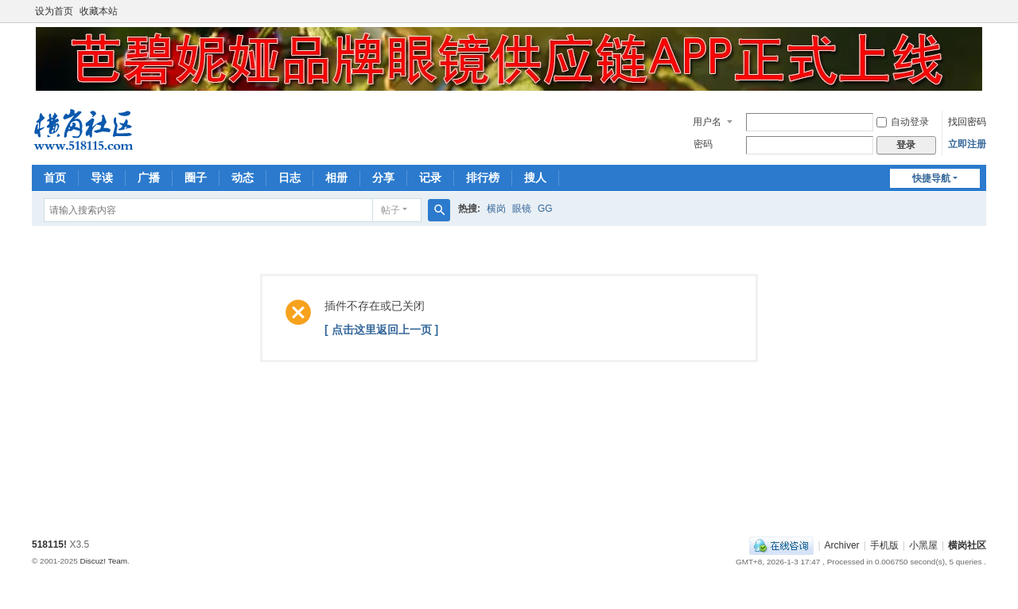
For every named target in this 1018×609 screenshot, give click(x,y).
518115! (49, 544)
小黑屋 (923, 545)
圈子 (196, 177)
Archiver (842, 545)
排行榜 (482, 177)
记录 (430, 177)
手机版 (884, 545)
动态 (242, 177)
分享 (383, 177)
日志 (289, 177)
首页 (55, 177)
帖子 (390, 210)
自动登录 (902, 121)
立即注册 (967, 144)
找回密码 (967, 121)
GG (545, 208)
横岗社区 (967, 545)
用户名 (707, 121)
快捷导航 (931, 178)
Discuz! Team (103, 560)
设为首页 (54, 11)
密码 (703, 144)
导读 (102, 177)
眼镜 (521, 208)
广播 (149, 177)
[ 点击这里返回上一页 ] (381, 329)
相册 (336, 177)
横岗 (496, 208)
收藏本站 (99, 11)
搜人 (535, 177)
